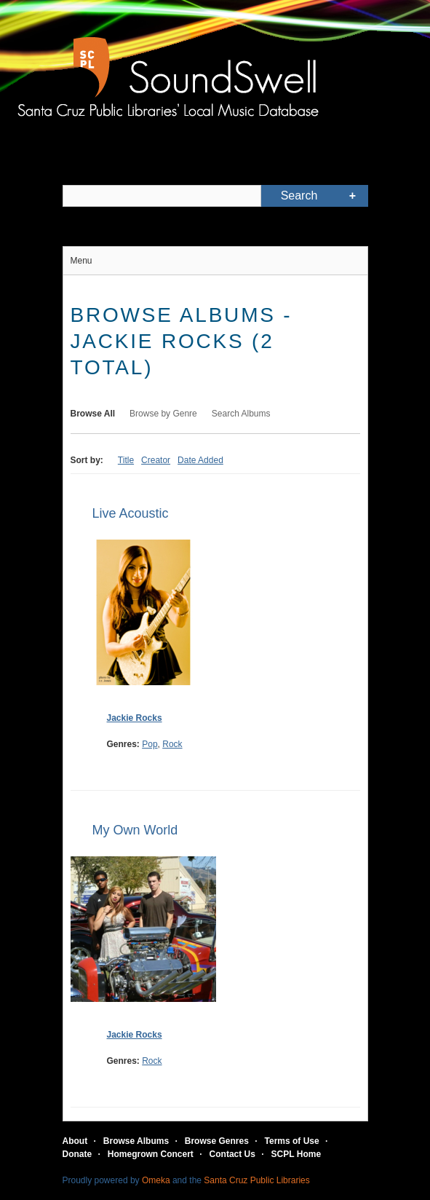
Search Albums (241, 413)
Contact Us (232, 1154)
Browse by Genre (163, 413)
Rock (172, 744)
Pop (149, 744)
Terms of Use (292, 1141)
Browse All (93, 413)
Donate (77, 1154)
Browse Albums (136, 1141)
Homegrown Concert (151, 1154)
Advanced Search (353, 196)
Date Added (200, 460)
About (75, 1141)
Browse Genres (217, 1141)
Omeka (156, 1180)
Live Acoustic (130, 513)
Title (126, 460)
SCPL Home (296, 1154)
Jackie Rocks (134, 718)
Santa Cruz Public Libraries (256, 1180)
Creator (155, 460)
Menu (81, 261)
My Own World (135, 830)
